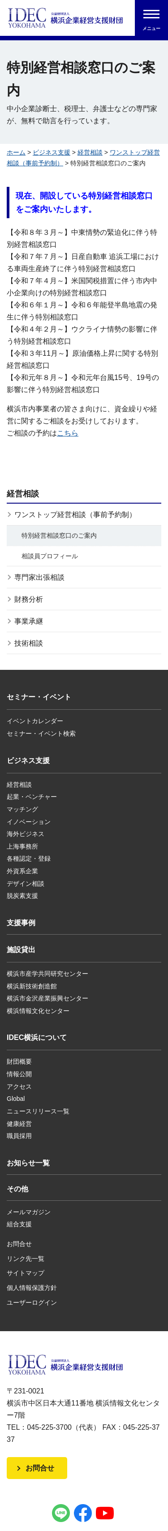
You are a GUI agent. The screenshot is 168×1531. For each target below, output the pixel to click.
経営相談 (90, 152)
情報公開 (19, 1074)
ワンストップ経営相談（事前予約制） (75, 514)
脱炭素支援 (22, 895)
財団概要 (19, 1061)
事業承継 (28, 621)
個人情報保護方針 (32, 1287)
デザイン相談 (25, 883)
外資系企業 (22, 871)
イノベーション (29, 821)
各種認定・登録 (29, 858)
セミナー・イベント (39, 697)
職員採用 (19, 1135)
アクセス (19, 1086)
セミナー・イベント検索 (41, 733)
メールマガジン (29, 1212)
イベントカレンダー (35, 721)
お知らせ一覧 (28, 1163)
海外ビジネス (25, 833)
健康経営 (19, 1123)
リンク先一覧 (25, 1258)
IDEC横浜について (37, 1037)
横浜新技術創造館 (32, 986)
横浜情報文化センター (38, 1010)
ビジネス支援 (51, 152)
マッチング (22, 809)
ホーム (16, 152)
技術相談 (28, 643)
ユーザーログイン (32, 1302)
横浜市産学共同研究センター (47, 973)
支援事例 (21, 923)
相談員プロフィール (50, 556)
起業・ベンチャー (32, 796)
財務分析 (28, 599)
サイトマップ (25, 1273)
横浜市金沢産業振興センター (47, 998)
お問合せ (19, 1243)
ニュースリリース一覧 (38, 1111)
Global (16, 1098)
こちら (67, 433)
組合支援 (19, 1224)
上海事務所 (22, 846)
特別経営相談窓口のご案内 (59, 535)
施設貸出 (21, 949)
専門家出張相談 (39, 577)
